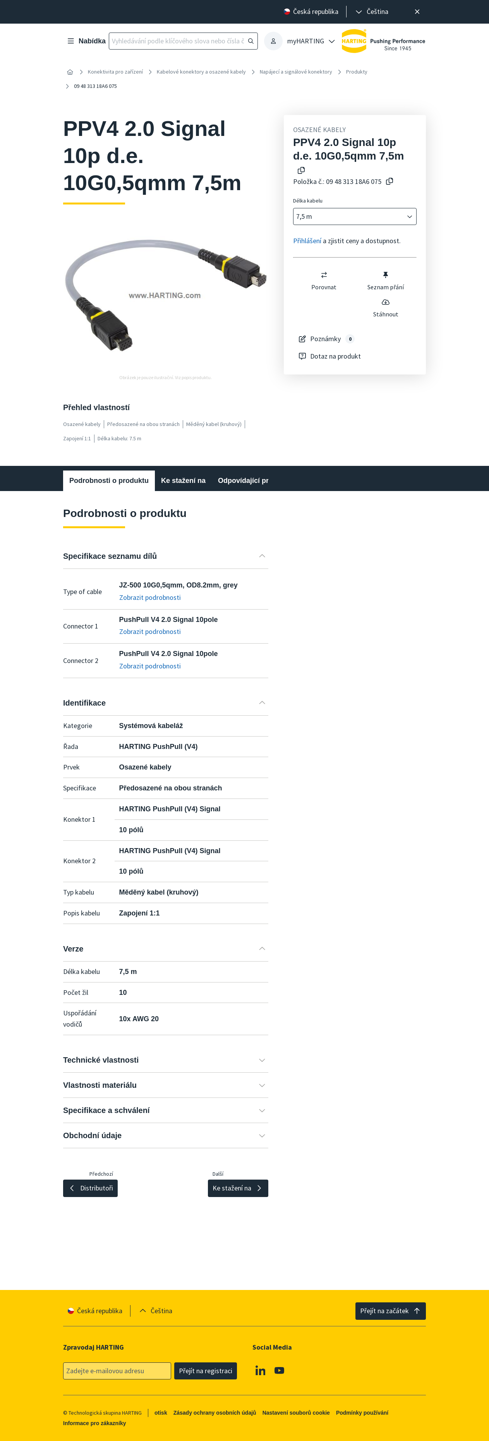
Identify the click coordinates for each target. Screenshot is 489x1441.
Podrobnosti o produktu (109, 480)
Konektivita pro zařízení (115, 71)
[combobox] (349, 216)
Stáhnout (385, 308)
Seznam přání (385, 281)
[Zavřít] (417, 12)
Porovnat (323, 281)
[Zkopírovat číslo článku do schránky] (389, 182)
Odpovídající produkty (255, 480)
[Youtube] (279, 1370)
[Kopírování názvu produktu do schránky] (301, 171)
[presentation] (371, 12)
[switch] (324, 275)
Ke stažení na (183, 480)
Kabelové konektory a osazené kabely (201, 71)
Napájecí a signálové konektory (296, 71)
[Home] (70, 72)
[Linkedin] (260, 1370)
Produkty (356, 71)
